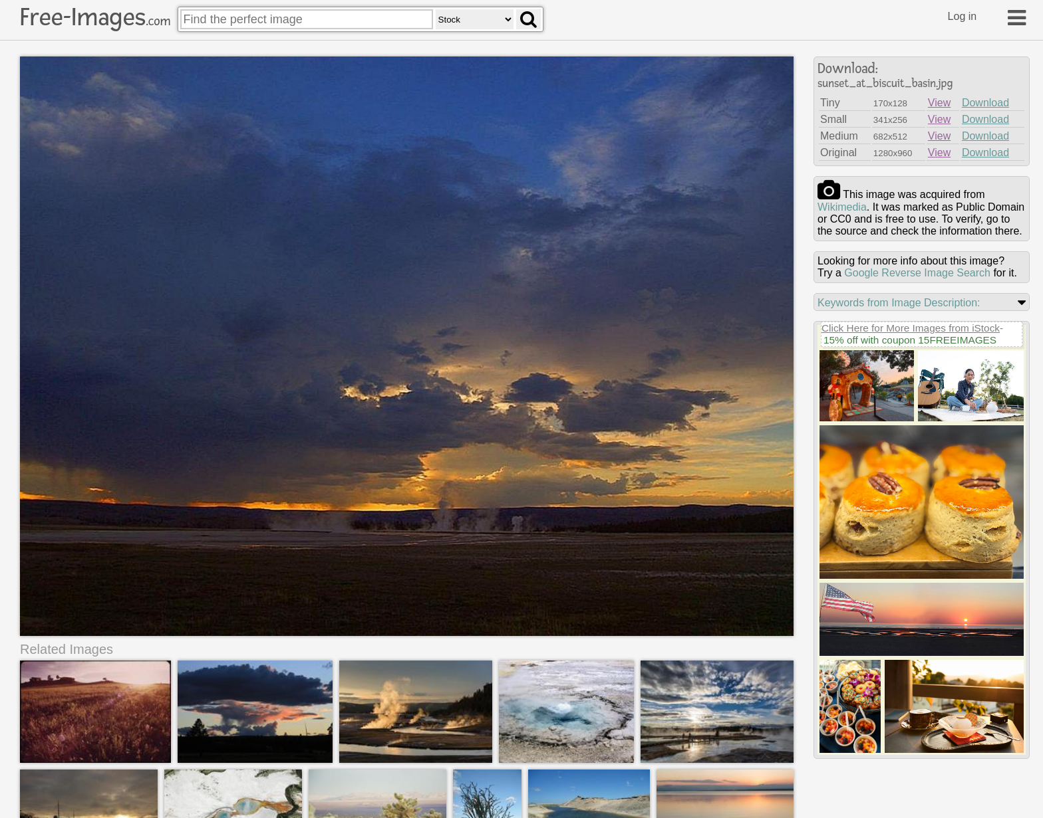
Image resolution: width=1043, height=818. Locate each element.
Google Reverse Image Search (917, 272)
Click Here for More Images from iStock (910, 328)
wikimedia (842, 207)
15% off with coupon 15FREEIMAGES (909, 340)
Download (985, 102)
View (939, 102)
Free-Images (95, 17)
